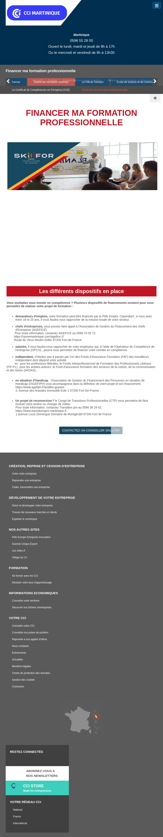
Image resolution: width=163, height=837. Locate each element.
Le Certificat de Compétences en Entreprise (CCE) (41, 89)
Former (16, 82)
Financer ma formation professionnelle (105, 89)
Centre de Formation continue (51, 82)
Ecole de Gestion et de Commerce (137, 82)
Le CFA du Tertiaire (92, 82)
